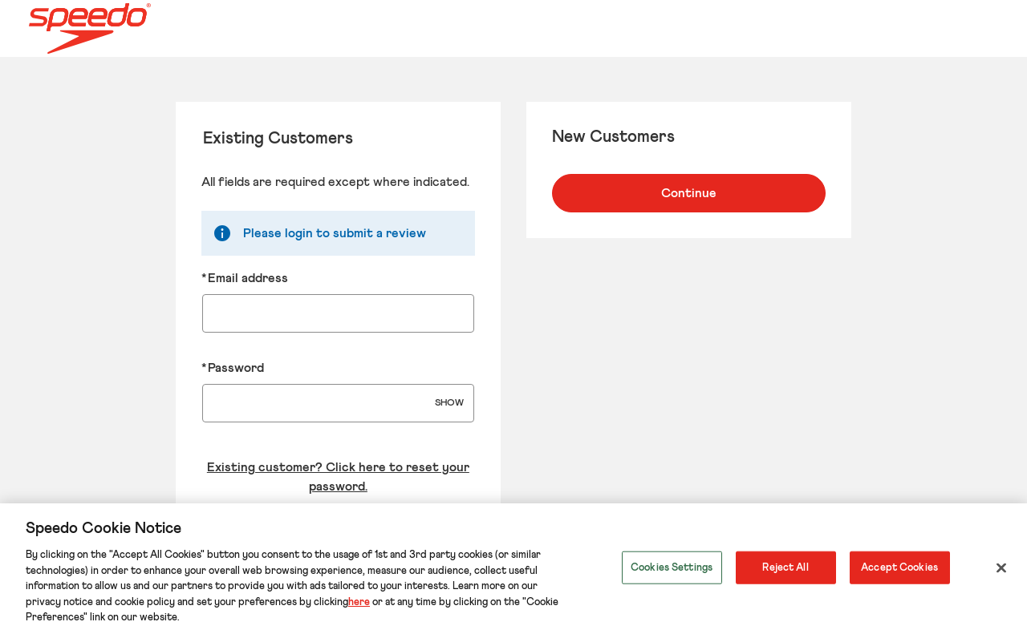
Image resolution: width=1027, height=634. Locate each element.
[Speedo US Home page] (150, 29)
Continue (688, 193)
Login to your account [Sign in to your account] (338, 537)
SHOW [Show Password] (449, 403)
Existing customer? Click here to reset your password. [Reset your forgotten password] (338, 477)
